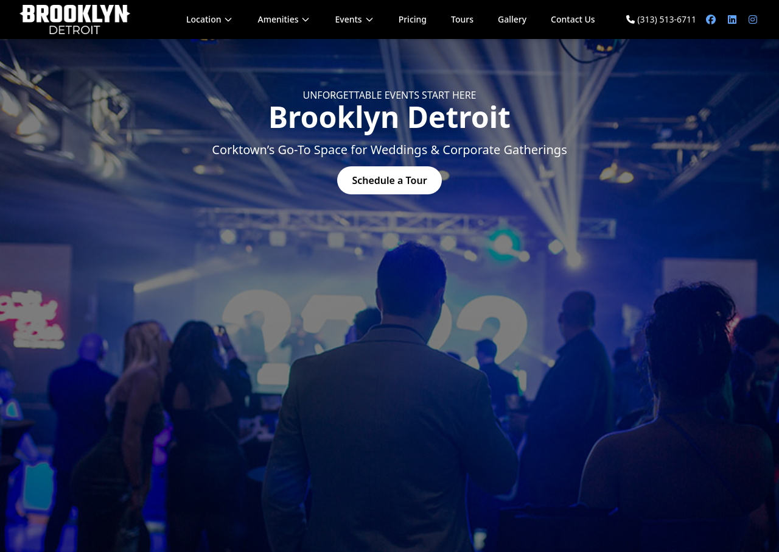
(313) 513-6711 (661, 19)
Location (209, 19)
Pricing (413, 19)
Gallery (512, 19)
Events (354, 19)
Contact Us (573, 19)
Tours (462, 19)
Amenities (283, 19)
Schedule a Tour (389, 180)
